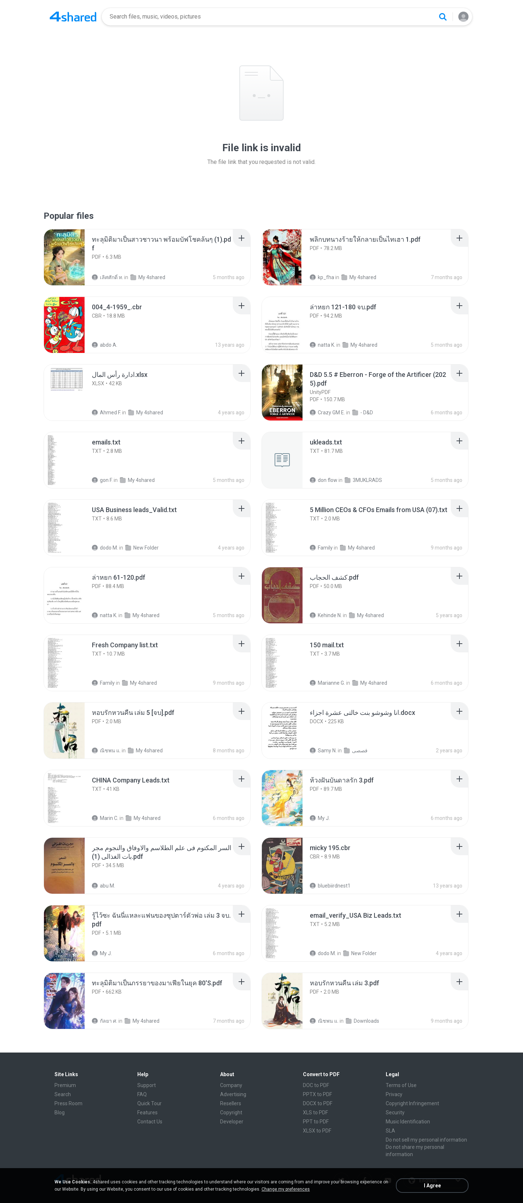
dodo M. (105, 548)
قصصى (356, 750)
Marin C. (105, 818)
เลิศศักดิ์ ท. (107, 277)
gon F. (102, 480)
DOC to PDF (316, 1085)
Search (62, 1094)
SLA (390, 1131)
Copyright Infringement (412, 1103)
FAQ (142, 1094)
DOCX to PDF (317, 1103)
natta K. (322, 345)
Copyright (231, 1112)
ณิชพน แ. (106, 750)
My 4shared (147, 277)
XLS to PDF (315, 1112)
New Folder (142, 548)
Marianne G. (327, 683)
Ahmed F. (106, 412)
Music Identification (408, 1121)
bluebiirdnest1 (330, 886)
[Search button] (442, 16)
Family (321, 548)
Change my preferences (286, 1189)
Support (146, 1085)
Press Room (68, 1103)
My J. (320, 818)
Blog (59, 1112)
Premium (65, 1085)
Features (147, 1112)
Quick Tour (149, 1103)
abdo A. (104, 345)
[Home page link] (73, 17)
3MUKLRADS (363, 480)
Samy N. (323, 750)
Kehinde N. (326, 615)
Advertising (233, 1094)
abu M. (103, 886)
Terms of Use (401, 1085)
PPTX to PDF (317, 1094)
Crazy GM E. (327, 412)
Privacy (394, 1094)
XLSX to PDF (317, 1131)
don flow (323, 480)
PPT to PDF (316, 1121)
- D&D (362, 412)
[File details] (72, 257)
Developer (231, 1121)
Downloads (362, 1021)
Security (395, 1112)
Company (231, 1085)
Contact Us (149, 1121)
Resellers (230, 1103)
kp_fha (322, 277)
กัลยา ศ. (104, 1021)
